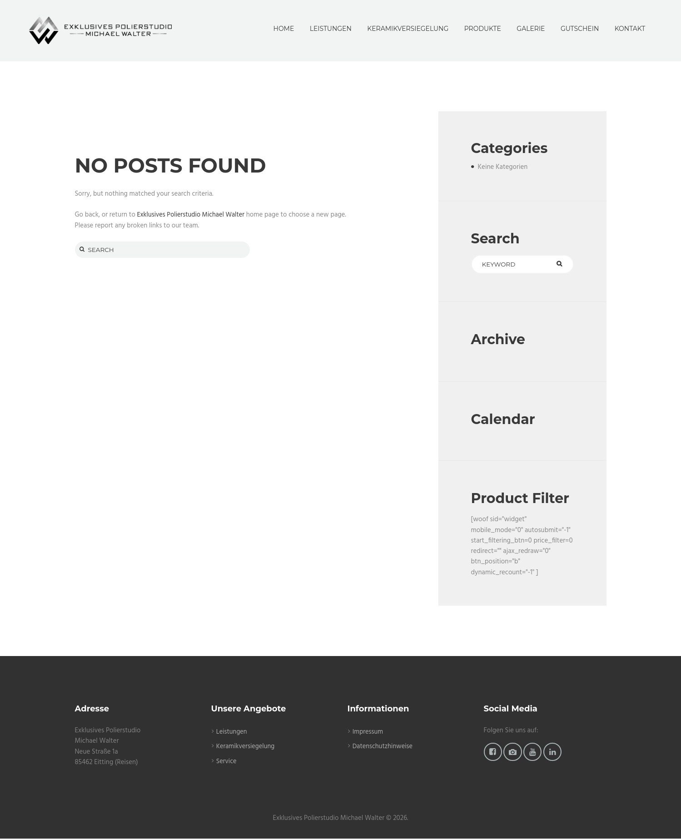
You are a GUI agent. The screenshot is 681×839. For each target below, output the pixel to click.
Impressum (368, 732)
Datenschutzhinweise (384, 747)
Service (227, 761)
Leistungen (232, 732)
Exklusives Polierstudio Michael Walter (193, 214)
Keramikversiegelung (246, 747)
